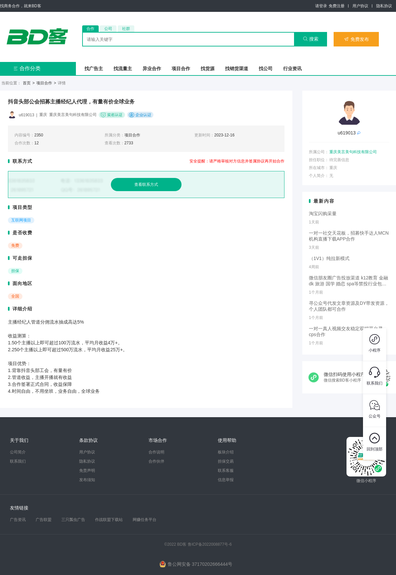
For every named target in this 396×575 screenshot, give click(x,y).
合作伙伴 (156, 461)
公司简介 (18, 452)
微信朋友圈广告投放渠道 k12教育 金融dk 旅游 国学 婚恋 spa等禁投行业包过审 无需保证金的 (348, 281)
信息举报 (226, 479)
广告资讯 (18, 519)
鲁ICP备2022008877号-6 (210, 544)
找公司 (266, 68)
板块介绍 (226, 452)
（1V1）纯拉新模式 (329, 258)
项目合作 (181, 68)
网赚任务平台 (144, 519)
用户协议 (360, 6)
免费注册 (337, 6)
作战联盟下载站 (109, 519)
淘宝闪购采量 (323, 213)
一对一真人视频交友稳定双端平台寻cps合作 (346, 331)
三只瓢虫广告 (73, 519)
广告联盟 (43, 519)
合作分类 (27, 68)
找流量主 (123, 68)
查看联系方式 (146, 184)
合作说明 (156, 452)
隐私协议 (384, 6)
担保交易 (226, 461)
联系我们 (18, 461)
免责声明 (87, 470)
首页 (27, 83)
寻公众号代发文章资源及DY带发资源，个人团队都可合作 (349, 306)
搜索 (310, 39)
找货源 (207, 68)
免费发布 (356, 39)
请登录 (321, 6)
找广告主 (93, 68)
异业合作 (152, 68)
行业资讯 (292, 68)
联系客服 (226, 470)
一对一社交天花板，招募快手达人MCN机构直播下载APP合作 (349, 236)
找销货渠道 (236, 68)
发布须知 (87, 479)
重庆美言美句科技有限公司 (353, 152)
